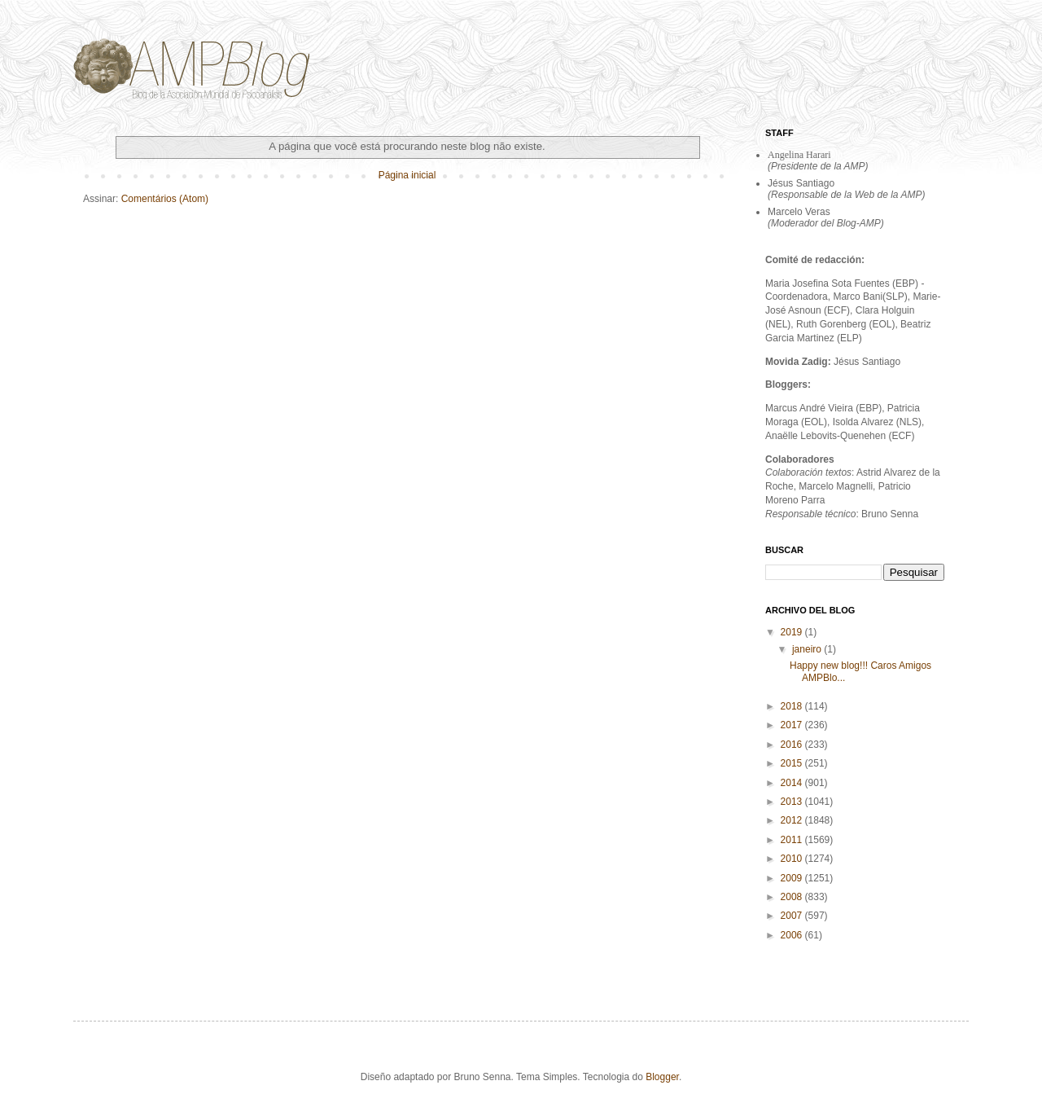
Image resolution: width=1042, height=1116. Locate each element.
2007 (793, 915)
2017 (793, 725)
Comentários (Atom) (164, 198)
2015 (793, 763)
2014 (793, 783)
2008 (793, 897)
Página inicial (407, 175)
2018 (793, 706)
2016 (793, 744)
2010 (793, 858)
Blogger (662, 1077)
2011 (793, 840)
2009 (793, 878)
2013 (793, 801)
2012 (793, 820)
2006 (793, 935)
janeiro (808, 649)
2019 (793, 632)
